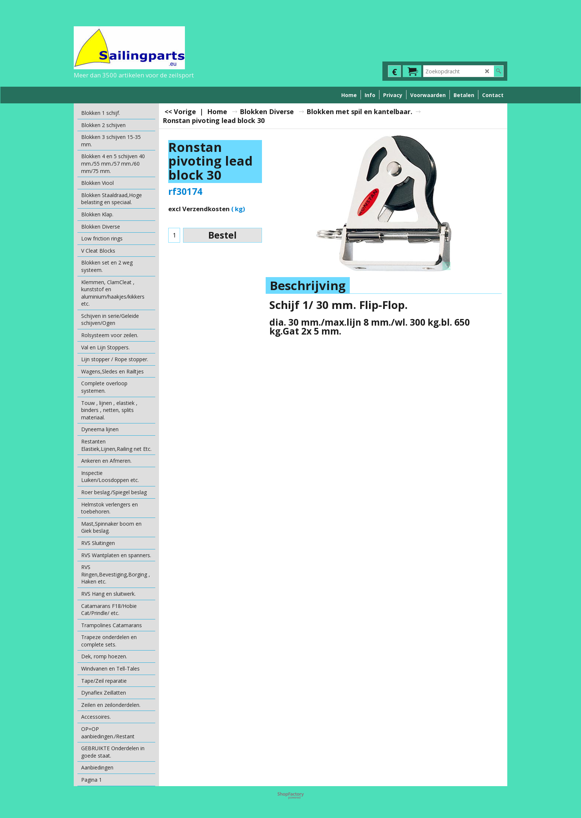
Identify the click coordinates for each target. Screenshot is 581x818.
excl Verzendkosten (199, 208)
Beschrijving (308, 285)
